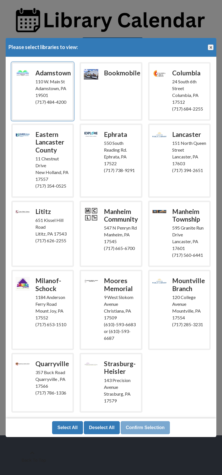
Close (210, 47)
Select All (67, 427)
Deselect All (101, 427)
